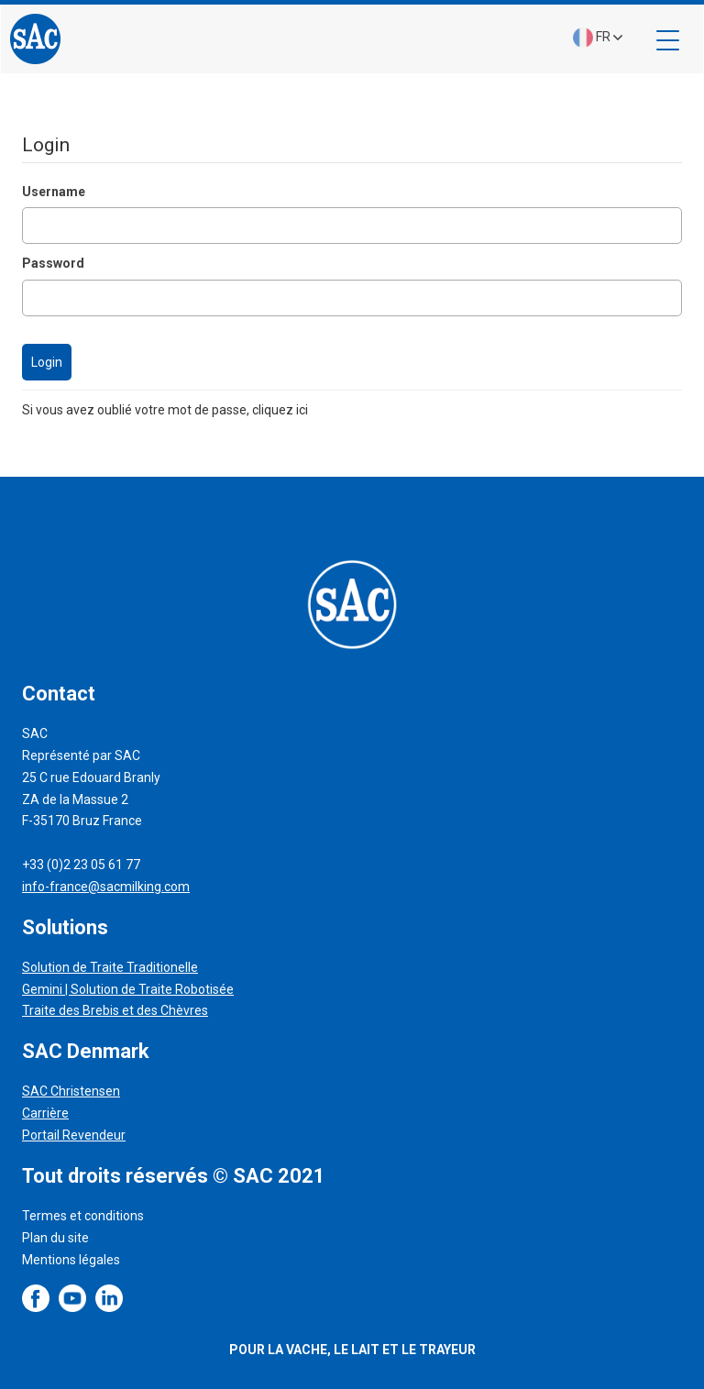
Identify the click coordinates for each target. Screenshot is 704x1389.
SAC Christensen (71, 1091)
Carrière (45, 1113)
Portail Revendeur (74, 1135)
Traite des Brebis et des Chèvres (115, 1010)
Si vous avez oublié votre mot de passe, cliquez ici (165, 409)
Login (46, 362)
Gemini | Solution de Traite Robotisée (128, 989)
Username (53, 191)
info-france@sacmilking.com (106, 886)
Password (53, 263)
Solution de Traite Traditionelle (110, 967)
